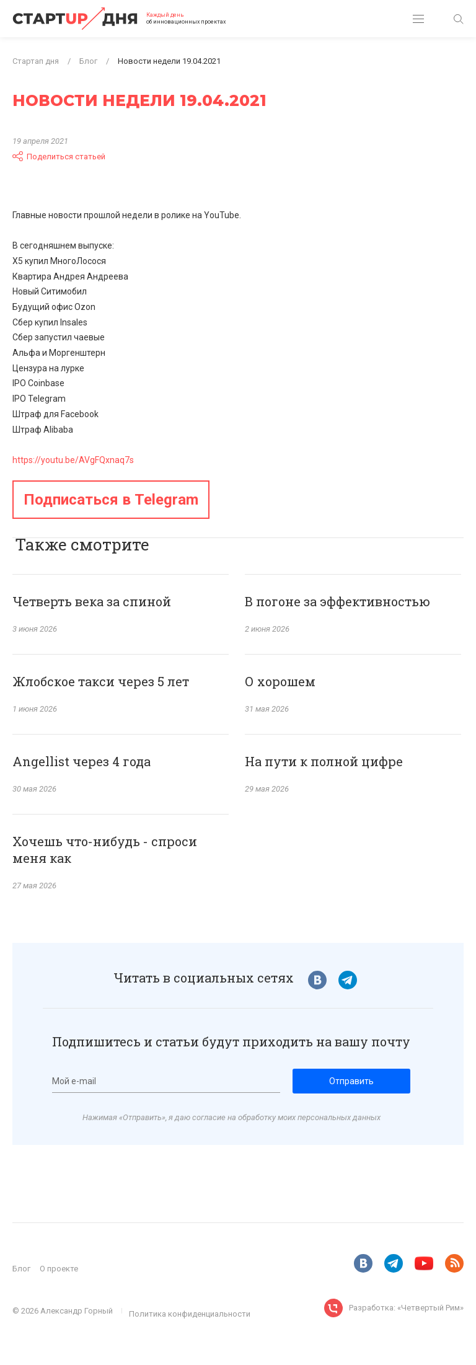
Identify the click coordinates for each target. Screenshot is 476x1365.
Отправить (351, 1081)
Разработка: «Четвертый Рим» (406, 1307)
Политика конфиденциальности (189, 1314)
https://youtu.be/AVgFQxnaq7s (73, 460)
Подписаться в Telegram (111, 499)
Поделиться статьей (58, 156)
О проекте (59, 1268)
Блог (21, 1268)
